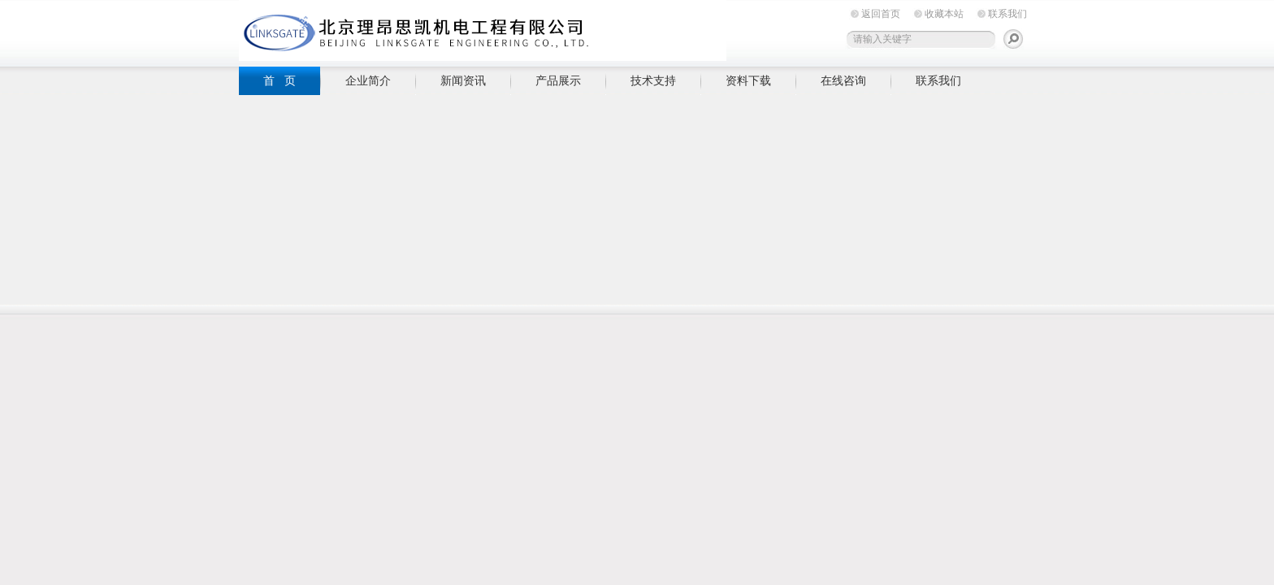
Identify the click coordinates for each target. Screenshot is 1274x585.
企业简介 (368, 80)
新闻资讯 (463, 80)
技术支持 (653, 80)
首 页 (279, 80)
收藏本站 (944, 14)
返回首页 (880, 14)
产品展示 (558, 80)
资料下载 (748, 80)
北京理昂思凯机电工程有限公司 (482, 30)
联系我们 (1007, 14)
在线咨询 (843, 80)
